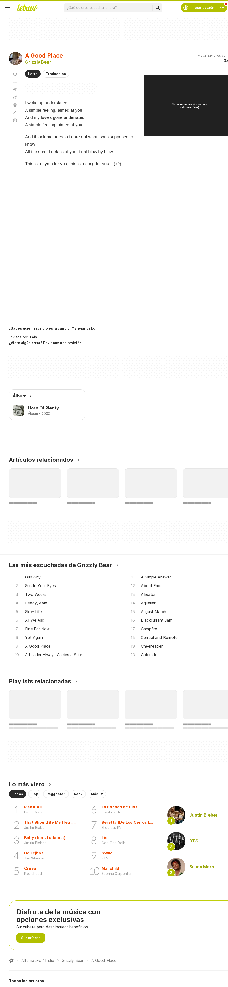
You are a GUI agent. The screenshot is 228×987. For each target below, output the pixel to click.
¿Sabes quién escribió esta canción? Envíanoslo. (52, 328)
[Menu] (7, 7)
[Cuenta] (222, 7)
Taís (33, 337)
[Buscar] (157, 7)
